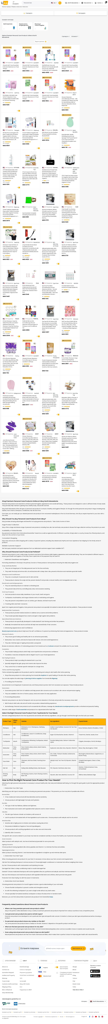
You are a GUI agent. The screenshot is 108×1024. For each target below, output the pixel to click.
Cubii (76, 207)
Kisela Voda (76, 984)
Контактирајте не (70, 1016)
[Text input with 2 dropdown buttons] (36, 3)
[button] (72, 3)
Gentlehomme (55, 167)
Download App (24, 967)
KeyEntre (43, 675)
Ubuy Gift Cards (25, 984)
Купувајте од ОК (18, 1012)
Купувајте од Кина (68, 1012)
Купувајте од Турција (81, 1012)
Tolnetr (17, 319)
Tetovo (75, 978)
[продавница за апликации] (95, 972)
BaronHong (16, 473)
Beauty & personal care (9, 631)
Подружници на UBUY (26, 990)
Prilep (74, 975)
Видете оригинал (40, 41)
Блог (21, 987)
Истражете (16, 3)
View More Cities (78, 990)
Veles (74, 987)
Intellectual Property (8, 975)
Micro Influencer (7, 990)
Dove (37, 283)
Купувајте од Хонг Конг (43, 1012)
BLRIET (37, 434)
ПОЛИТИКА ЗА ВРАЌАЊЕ (27, 975)
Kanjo (51, 897)
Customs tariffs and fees (10, 984)
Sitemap (4, 978)
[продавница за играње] (95, 976)
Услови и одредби (38, 1016)
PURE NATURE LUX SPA (36, 319)
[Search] (59, 2)
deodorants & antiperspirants (64, 706)
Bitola (74, 969)
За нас (61, 1016)
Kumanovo (76, 972)
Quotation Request (8, 972)
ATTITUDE (16, 167)
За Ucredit (23, 981)
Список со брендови (25, 969)
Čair (74, 981)
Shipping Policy (6, 987)
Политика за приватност (51, 1016)
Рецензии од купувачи (26, 972)
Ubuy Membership (7, 992)
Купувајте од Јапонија (29, 1012)
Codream (51, 646)
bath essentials (22, 709)
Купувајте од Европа (94, 1012)
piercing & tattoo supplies (33, 678)
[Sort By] (27, 13)
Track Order (6, 981)
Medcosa (75, 355)
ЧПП (21, 978)
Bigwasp (54, 678)
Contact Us (5, 969)
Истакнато (74, 36)
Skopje (75, 967)
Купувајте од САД (6, 1012)
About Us (5, 967)
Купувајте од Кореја (57, 1012)
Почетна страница (6, 7)
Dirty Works (55, 130)
